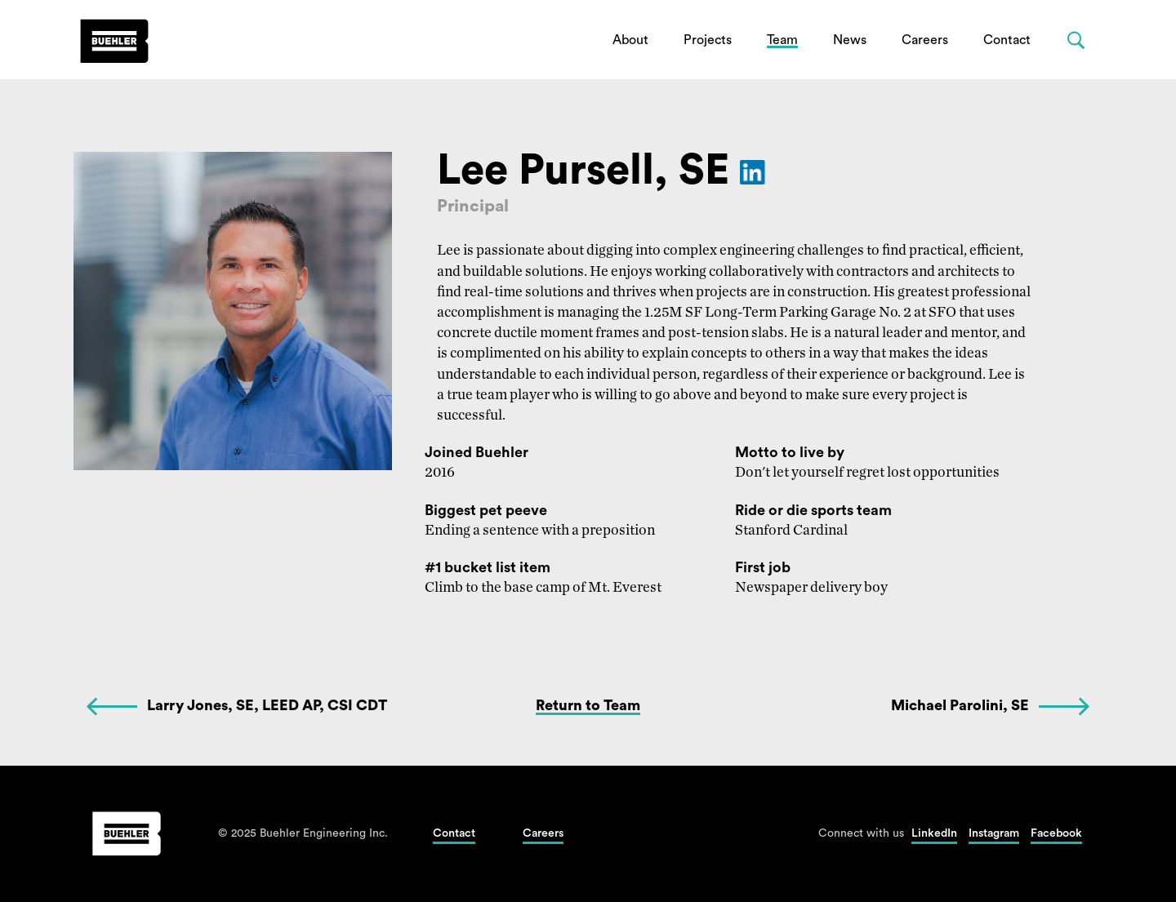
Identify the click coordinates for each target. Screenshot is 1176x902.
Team (782, 40)
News (849, 40)
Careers (925, 40)
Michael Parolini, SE (960, 705)
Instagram (994, 833)
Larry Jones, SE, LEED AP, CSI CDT (267, 705)
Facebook (1056, 833)
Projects (708, 40)
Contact (1007, 40)
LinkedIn (934, 833)
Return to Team (588, 705)
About (630, 40)
